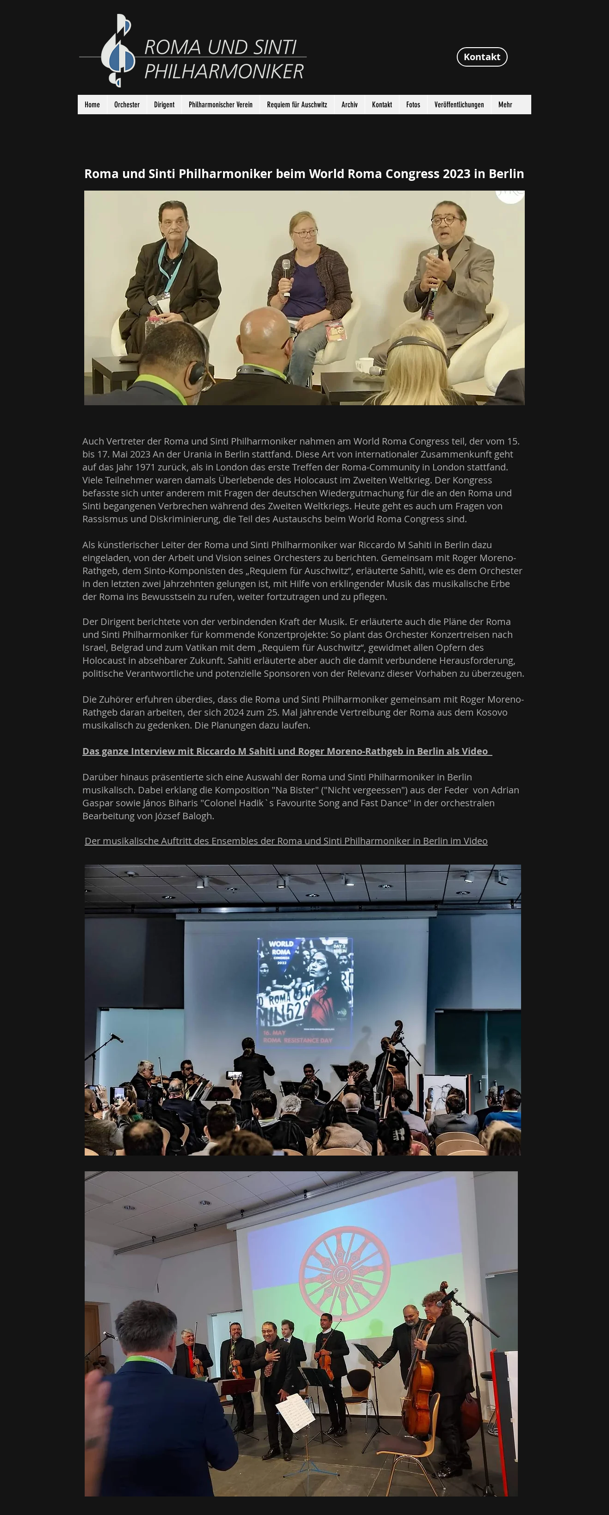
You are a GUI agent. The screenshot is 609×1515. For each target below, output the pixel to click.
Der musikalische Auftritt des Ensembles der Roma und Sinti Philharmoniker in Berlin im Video (286, 841)
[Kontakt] (482, 57)
